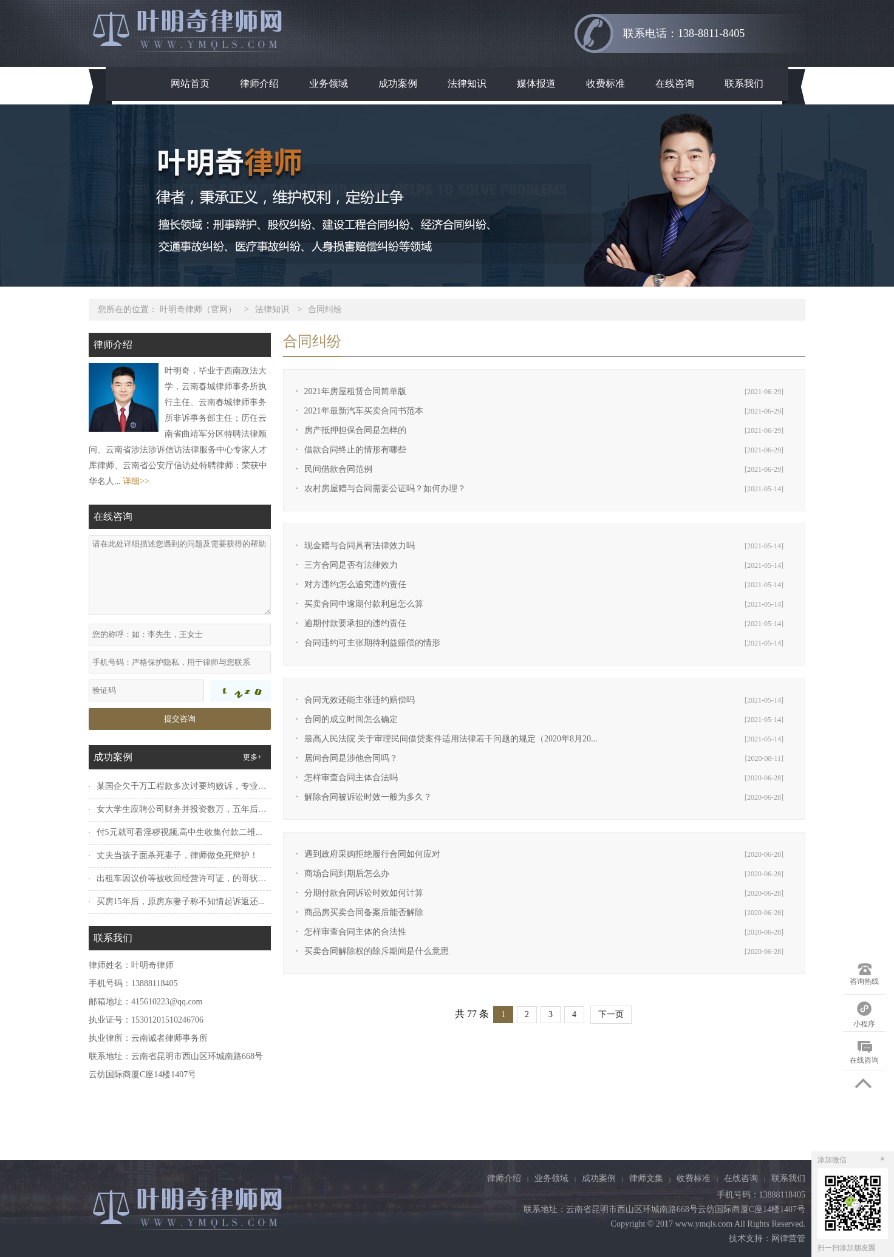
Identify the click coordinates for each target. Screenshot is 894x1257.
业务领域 (328, 83)
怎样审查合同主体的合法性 (355, 931)
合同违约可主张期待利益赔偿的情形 (372, 642)
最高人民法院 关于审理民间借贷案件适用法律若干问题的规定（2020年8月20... (451, 738)
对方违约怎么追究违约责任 (355, 584)
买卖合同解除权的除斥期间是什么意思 (376, 951)
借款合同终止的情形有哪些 (355, 449)
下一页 (611, 1014)
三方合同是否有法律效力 (351, 565)
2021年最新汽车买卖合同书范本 (363, 410)
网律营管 (788, 1238)
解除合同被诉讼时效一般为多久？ (368, 797)
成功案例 (397, 83)
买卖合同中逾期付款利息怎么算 (363, 603)
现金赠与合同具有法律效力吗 (359, 545)
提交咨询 (180, 718)
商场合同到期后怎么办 (346, 873)
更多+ (252, 757)
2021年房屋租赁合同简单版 (355, 391)
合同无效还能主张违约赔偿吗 (359, 699)
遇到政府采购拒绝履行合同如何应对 (372, 854)
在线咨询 (674, 83)
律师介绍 (259, 83)
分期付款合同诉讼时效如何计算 (363, 893)
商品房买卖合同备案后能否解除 (363, 912)
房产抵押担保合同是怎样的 (355, 430)
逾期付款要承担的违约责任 (355, 623)
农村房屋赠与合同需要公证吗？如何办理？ (385, 488)
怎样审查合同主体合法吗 (351, 777)
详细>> (136, 481)
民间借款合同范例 (338, 469)
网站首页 (190, 83)
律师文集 (646, 1178)
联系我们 (744, 83)
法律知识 (467, 83)
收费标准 (605, 83)
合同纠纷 (325, 309)
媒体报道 (536, 83)
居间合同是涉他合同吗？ (351, 758)
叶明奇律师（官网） (198, 309)
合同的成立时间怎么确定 (351, 719)
